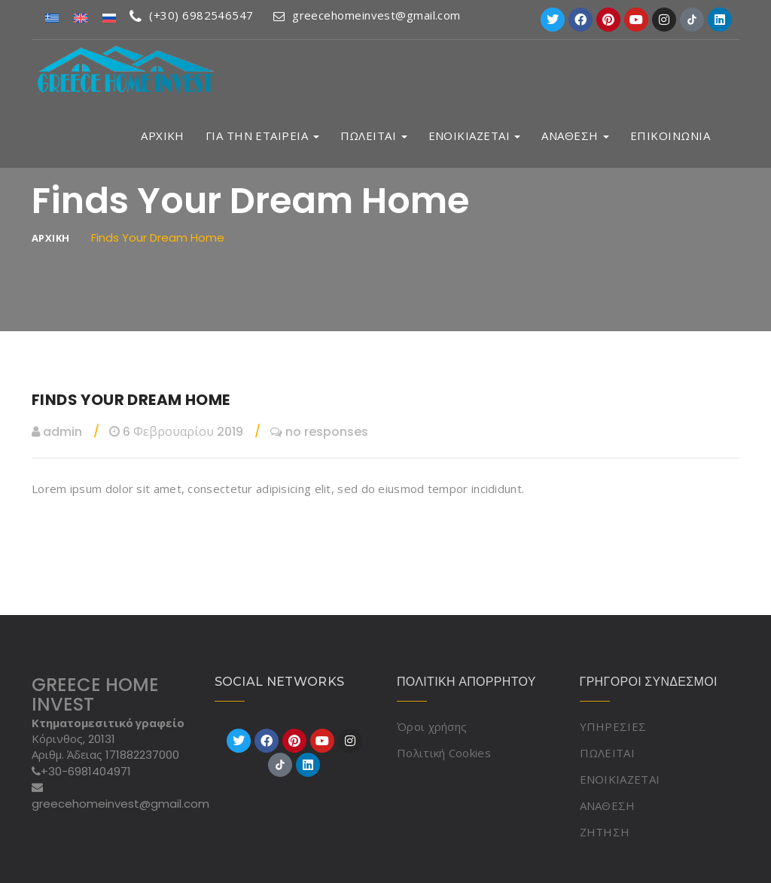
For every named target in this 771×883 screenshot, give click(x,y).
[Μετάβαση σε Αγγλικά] (80, 17)
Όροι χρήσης (432, 726)
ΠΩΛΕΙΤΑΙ (373, 136)
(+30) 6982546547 (192, 15)
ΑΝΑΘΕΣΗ (575, 136)
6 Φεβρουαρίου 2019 (176, 431)
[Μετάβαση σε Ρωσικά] (109, 17)
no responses (319, 431)
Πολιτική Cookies (444, 752)
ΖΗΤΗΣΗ (605, 831)
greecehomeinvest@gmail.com (367, 15)
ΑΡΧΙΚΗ (162, 136)
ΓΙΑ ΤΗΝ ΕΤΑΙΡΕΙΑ (262, 136)
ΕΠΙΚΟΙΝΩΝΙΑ (670, 136)
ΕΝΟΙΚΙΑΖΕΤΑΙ (474, 136)
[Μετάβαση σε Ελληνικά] (52, 17)
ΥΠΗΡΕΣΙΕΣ (613, 726)
